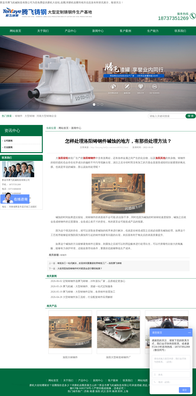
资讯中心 (12, 130)
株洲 (114, 391)
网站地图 (143, 380)
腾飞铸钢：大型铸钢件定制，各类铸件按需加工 (83, 291)
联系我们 (180, 30)
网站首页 (15, 30)
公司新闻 (8, 141)
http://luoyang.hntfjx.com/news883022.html (109, 147)
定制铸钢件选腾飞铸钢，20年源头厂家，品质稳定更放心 (88, 281)
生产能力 (153, 30)
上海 (125, 391)
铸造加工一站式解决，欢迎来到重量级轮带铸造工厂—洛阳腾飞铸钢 (89, 263)
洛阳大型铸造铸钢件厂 (118, 357)
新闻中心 (98, 30)
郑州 (120, 391)
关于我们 (43, 30)
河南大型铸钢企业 (46, 116)
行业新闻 (8, 147)
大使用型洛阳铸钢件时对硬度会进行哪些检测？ (79, 268)
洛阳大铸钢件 (70, 357)
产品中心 (70, 30)
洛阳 (97, 391)
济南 (86, 391)
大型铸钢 (30, 116)
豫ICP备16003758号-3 (81, 388)
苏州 (108, 391)
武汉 (103, 391)
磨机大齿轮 (53, 2)
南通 (92, 391)
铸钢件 (19, 116)
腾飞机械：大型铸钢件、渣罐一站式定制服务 (82, 286)
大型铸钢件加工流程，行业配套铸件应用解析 (82, 297)
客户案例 (125, 30)
